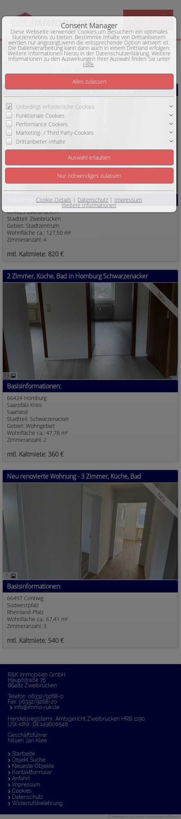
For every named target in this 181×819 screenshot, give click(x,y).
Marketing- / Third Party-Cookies (55, 132)
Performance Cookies (42, 124)
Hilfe (88, 64)
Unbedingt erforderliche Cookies (55, 106)
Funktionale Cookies (40, 115)
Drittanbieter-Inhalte (41, 141)
